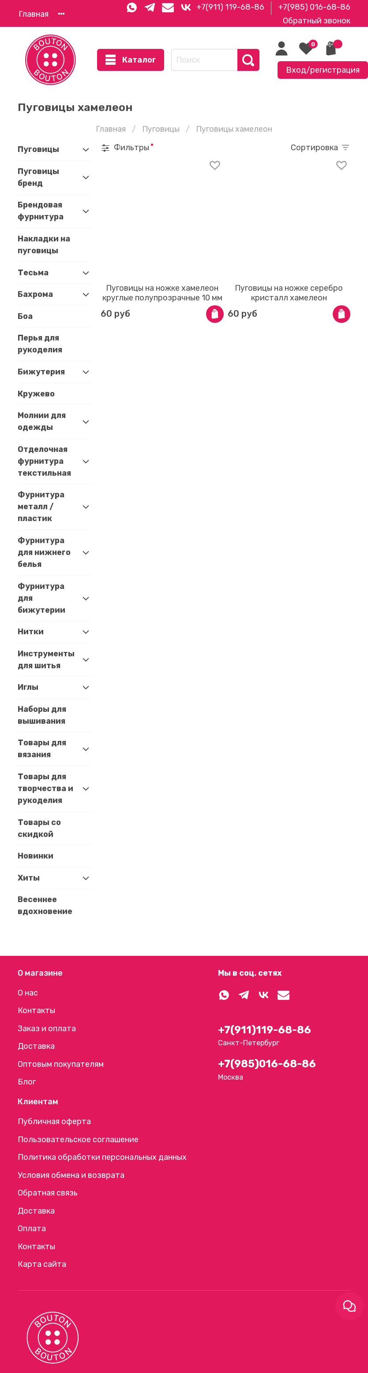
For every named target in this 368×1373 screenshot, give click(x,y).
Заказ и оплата (47, 1028)
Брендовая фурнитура (41, 211)
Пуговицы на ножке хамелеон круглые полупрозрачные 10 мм (162, 293)
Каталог (130, 60)
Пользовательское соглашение (78, 1139)
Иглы (28, 687)
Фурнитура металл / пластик (41, 506)
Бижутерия (41, 372)
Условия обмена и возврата (71, 1175)
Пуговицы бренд (38, 177)
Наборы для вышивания (42, 715)
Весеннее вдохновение (45, 905)
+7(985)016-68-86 (267, 1064)
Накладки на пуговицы (44, 244)
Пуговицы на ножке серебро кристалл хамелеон (289, 293)
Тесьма (33, 273)
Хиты (29, 878)
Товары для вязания (42, 748)
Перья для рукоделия (40, 344)
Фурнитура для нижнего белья (44, 552)
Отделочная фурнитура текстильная (44, 461)
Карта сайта (42, 1264)
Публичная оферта (54, 1121)
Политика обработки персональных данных (102, 1157)
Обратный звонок (316, 21)
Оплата (32, 1228)
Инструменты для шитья (46, 659)
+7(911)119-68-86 (264, 1030)
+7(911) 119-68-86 (230, 7)
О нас (28, 993)
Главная (34, 14)
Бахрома (35, 294)
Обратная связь (48, 1193)
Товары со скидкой (39, 828)
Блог (27, 1082)
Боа (25, 316)
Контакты (36, 1010)
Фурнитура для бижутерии (41, 598)
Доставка (36, 1046)
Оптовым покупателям (61, 1064)
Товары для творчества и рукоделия (45, 788)
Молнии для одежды (42, 421)
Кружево (36, 394)
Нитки (31, 632)
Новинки (35, 856)
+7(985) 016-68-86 (314, 7)
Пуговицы (161, 129)
